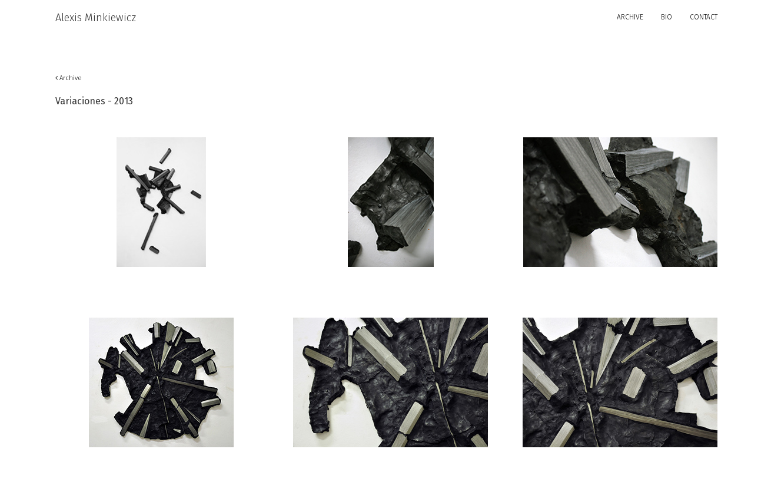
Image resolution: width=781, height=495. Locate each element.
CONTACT (703, 17)
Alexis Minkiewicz (95, 17)
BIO (666, 17)
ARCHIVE (630, 17)
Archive (68, 78)
